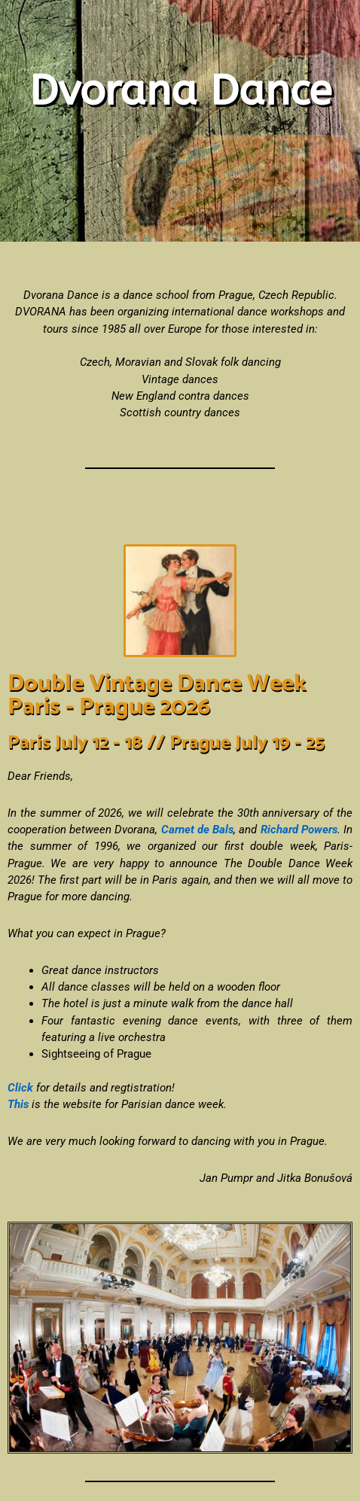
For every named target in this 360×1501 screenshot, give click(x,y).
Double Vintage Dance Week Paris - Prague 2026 (157, 695)
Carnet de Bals (197, 829)
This (18, 1104)
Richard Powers (299, 829)
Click (20, 1088)
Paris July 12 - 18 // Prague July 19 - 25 (166, 743)
